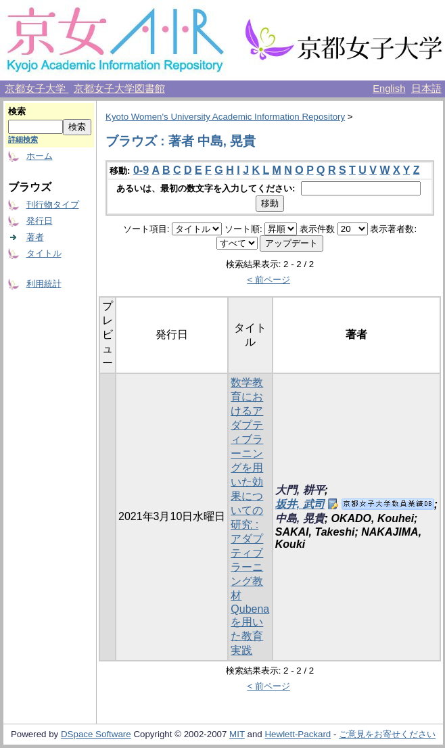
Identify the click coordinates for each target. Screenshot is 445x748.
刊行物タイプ (52, 205)
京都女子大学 (36, 88)
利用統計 (44, 284)
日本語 (426, 88)
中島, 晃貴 (300, 518)
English (389, 88)
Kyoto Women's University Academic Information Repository (225, 117)
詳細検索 (23, 139)
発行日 (39, 221)
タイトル (44, 253)
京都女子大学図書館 (119, 88)
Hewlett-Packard (297, 734)
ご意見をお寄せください (387, 734)
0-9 (141, 170)
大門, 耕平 (300, 490)
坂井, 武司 (300, 504)
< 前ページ (268, 280)
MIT (237, 734)
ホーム (39, 156)
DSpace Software (96, 734)
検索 (17, 111)
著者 (35, 237)
